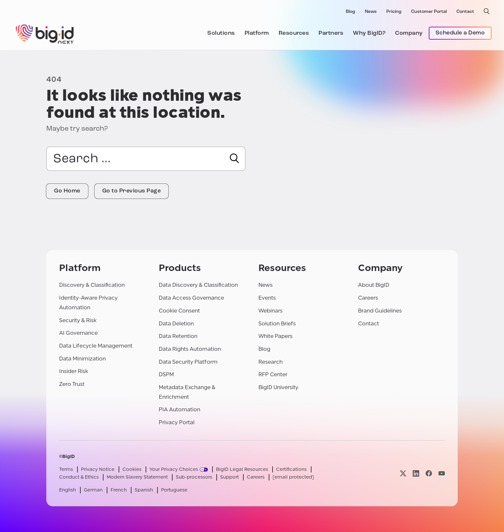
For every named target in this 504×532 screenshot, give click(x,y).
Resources (294, 33)
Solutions (221, 33)
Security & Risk (77, 320)
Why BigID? (369, 33)
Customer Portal (429, 11)
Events (267, 298)
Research (270, 362)
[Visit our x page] (403, 473)
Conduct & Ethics (79, 477)
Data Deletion (176, 324)
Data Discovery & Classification (198, 285)
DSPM (166, 374)
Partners (331, 33)
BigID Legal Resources (242, 469)
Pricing (393, 11)
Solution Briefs (277, 324)
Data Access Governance (191, 298)
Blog (350, 11)
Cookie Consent (179, 311)
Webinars (270, 311)
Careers (368, 298)
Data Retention (178, 336)
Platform (257, 33)
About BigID (373, 285)
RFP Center (272, 374)
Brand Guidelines (380, 311)
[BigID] (45, 33)
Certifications (291, 469)
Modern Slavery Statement (137, 477)
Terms (66, 469)
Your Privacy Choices (173, 469)
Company (409, 33)
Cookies (131, 469)
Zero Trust (72, 384)
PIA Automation (179, 409)
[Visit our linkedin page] (416, 473)
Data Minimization (82, 359)
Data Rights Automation (190, 349)
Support (229, 477)
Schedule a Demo (460, 33)
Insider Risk (73, 371)
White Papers (275, 336)
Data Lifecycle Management (95, 346)
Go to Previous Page (131, 191)
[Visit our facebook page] (429, 473)
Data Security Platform (188, 362)
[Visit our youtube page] (441, 473)
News (371, 11)
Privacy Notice (97, 469)
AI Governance (78, 333)
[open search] (487, 11)
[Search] (234, 158)
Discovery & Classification (92, 285)
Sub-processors (194, 477)
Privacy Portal (176, 422)
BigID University (278, 387)
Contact (465, 11)
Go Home (67, 191)
